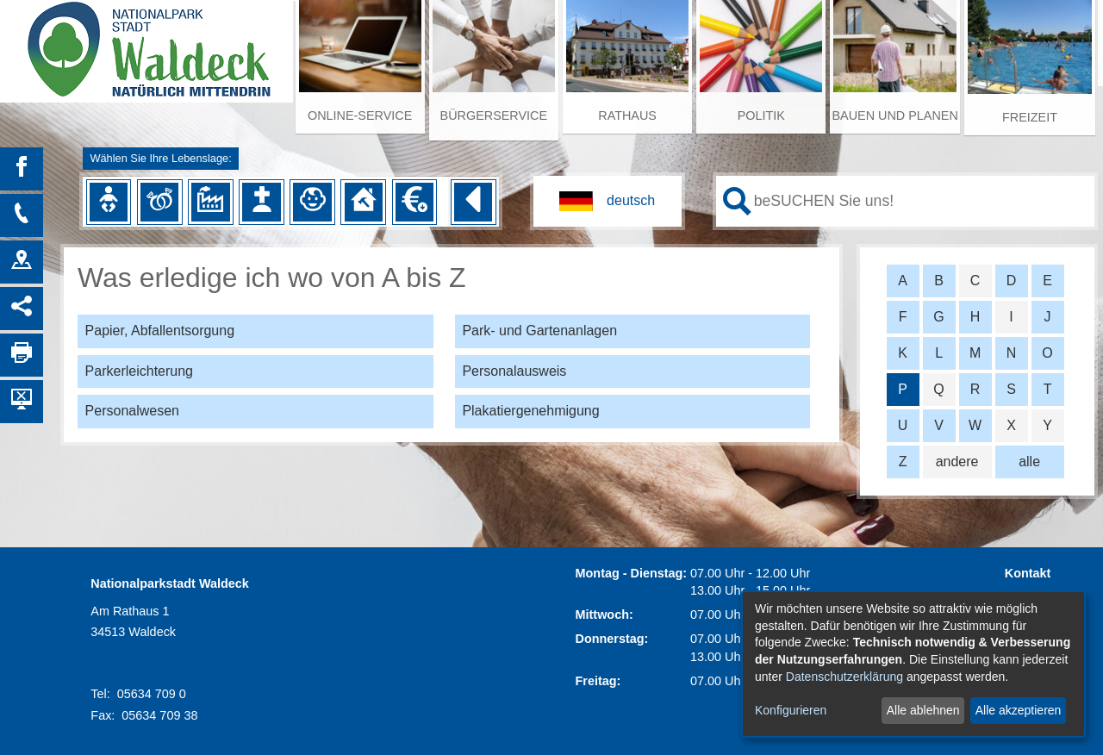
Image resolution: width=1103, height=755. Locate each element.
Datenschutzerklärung (844, 676)
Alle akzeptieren (1018, 710)
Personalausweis (514, 371)
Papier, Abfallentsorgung (159, 330)
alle (1029, 461)
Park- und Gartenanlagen (539, 330)
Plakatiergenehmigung (530, 410)
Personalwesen (132, 410)
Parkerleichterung (139, 371)
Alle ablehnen (923, 710)
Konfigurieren (790, 710)
